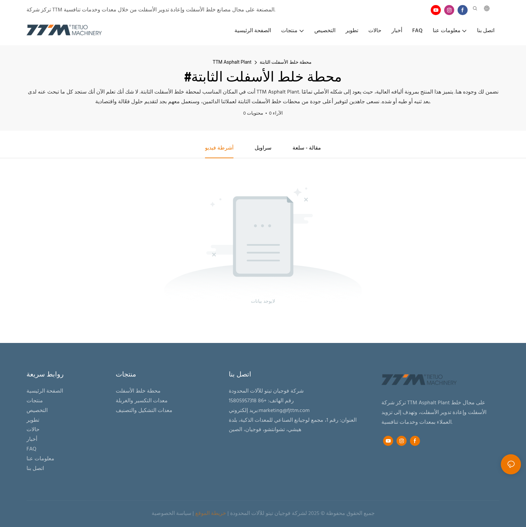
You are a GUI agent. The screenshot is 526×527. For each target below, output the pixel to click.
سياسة (183, 514)
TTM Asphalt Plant (232, 62)
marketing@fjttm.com (284, 410)
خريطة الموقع (210, 514)
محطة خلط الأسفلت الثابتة (286, 62)
